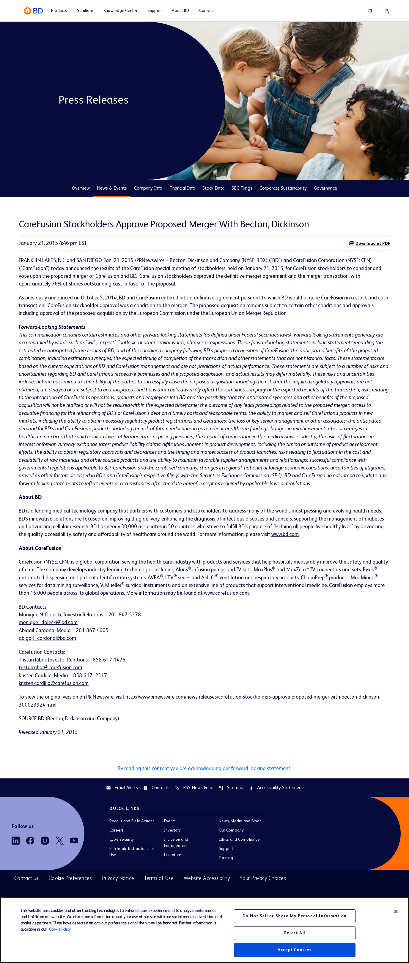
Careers (116, 849)
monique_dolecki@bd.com (48, 638)
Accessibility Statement (276, 806)
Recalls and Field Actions (132, 840)
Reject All (294, 933)
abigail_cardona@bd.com (48, 654)
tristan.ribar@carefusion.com (52, 684)
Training (226, 877)
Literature (172, 874)
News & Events (112, 188)
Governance (325, 188)
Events (170, 840)
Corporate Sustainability (283, 188)
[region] (204, 930)
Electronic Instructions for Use (131, 870)
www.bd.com (338, 548)
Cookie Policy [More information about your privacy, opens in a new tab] (60, 929)
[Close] (395, 911)
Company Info (148, 188)
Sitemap (231, 806)
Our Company (231, 849)
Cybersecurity (121, 858)
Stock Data (213, 188)
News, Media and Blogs (240, 840)
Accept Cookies (295, 950)
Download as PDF (369, 243)
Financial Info (182, 188)
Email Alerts (122, 806)
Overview (81, 188)
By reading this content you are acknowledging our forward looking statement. (204, 786)
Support (226, 867)
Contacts (156, 806)
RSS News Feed (194, 806)
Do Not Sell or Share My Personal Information (295, 916)
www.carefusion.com (316, 608)
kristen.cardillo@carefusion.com (55, 700)
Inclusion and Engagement (176, 861)
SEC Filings (242, 188)
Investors (172, 849)
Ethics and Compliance (239, 858)
